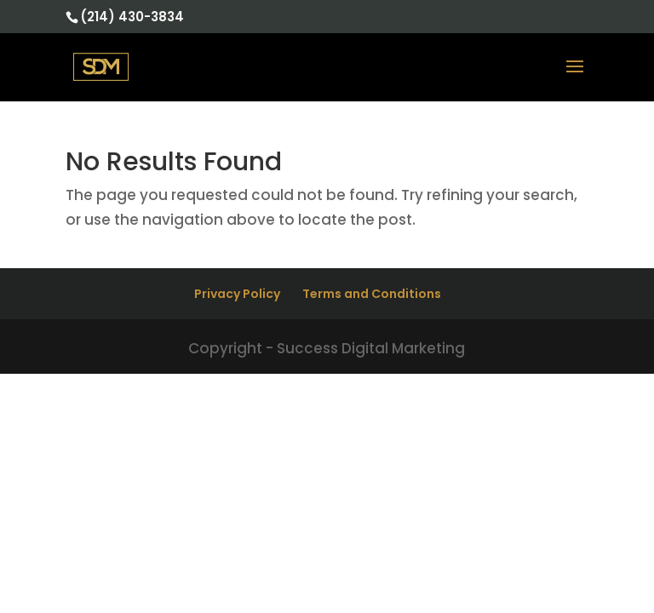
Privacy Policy (237, 293)
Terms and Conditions (371, 293)
